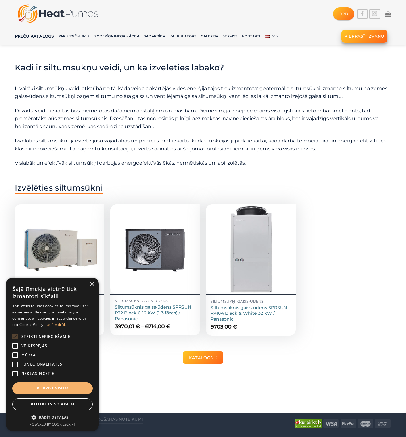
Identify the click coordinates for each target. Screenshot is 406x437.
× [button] (92, 284)
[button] (52, 417)
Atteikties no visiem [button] (52, 404)
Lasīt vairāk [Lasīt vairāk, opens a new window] (55, 324)
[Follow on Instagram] (374, 14)
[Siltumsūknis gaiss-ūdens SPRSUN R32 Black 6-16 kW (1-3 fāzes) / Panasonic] (155, 249)
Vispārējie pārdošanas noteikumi (103, 419)
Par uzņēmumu (74, 36)
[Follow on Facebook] (362, 14)
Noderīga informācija (116, 36)
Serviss (230, 36)
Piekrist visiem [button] (53, 388)
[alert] (52, 354)
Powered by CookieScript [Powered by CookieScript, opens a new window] (53, 424)
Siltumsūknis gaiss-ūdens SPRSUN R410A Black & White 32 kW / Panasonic (249, 313)
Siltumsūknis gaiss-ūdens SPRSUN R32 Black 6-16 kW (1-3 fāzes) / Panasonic (153, 312)
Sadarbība (154, 36)
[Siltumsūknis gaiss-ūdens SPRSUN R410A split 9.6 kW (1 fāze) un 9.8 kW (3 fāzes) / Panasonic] (59, 249)
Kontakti (251, 36)
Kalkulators (183, 36)
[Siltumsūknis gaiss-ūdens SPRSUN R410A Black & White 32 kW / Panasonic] (250, 249)
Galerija (209, 36)
